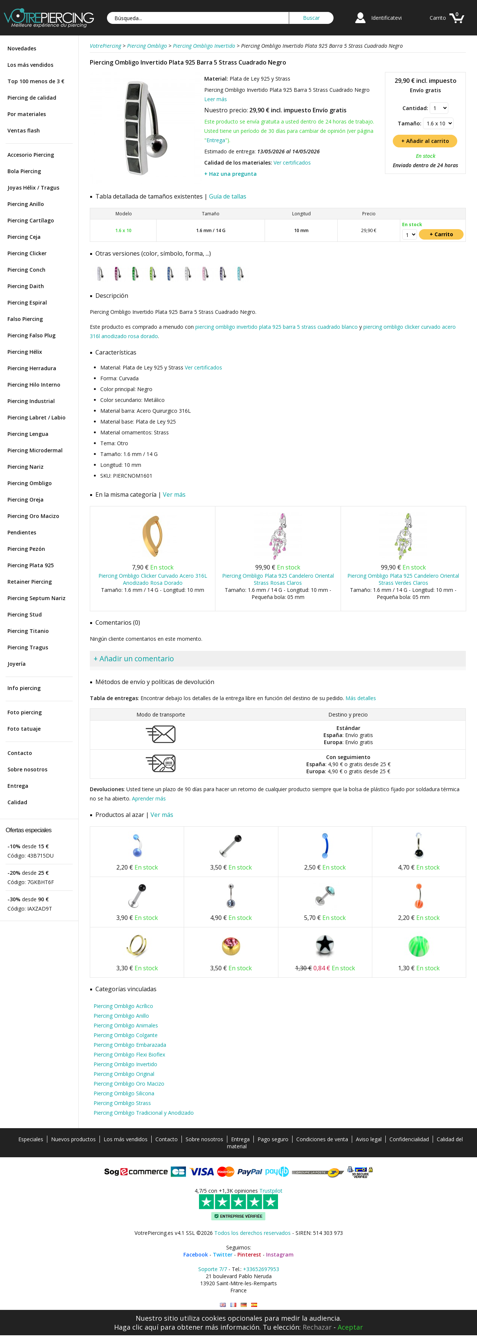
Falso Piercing (25, 318)
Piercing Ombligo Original (124, 1073)
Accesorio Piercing (30, 154)
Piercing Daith (25, 286)
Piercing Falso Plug (31, 335)
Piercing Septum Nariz (36, 598)
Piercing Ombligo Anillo (121, 1015)
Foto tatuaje (24, 728)
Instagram (280, 1254)
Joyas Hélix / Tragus (33, 187)
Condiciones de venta (322, 1139)
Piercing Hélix (24, 351)
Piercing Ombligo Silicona (124, 1093)
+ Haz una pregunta (230, 173)
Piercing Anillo (25, 203)
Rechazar (317, 1327)
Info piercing (24, 688)
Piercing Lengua (27, 433)
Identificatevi (386, 17)
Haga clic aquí (136, 1327)
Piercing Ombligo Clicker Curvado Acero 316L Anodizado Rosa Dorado (152, 579)
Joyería (16, 663)
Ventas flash (23, 130)
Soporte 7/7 (212, 1269)
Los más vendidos (30, 64)
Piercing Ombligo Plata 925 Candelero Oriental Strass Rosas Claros (278, 579)
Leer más (215, 99)
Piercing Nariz (25, 466)
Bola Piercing (24, 171)
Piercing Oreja (25, 499)
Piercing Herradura (31, 368)
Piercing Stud (24, 614)
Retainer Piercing (29, 581)
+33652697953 (261, 1269)
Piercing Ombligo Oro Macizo (129, 1083)
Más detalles (360, 698)
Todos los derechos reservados (252, 1232)
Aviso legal (369, 1139)
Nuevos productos (73, 1139)
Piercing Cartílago (30, 220)
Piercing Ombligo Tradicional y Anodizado (144, 1112)
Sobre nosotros (27, 769)
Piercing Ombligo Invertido (125, 1064)
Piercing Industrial (31, 401)
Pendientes (21, 532)
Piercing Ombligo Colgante (126, 1035)
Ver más (174, 494)
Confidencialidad (409, 1139)
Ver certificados (292, 162)
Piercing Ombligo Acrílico (123, 1005)
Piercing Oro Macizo (33, 515)
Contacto (19, 752)
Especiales (30, 1139)
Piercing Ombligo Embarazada (130, 1044)
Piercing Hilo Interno (33, 384)
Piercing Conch (26, 269)
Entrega (17, 785)
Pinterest (249, 1254)
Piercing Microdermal (35, 450)
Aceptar (350, 1327)
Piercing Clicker (27, 253)
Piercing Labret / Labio (36, 417)
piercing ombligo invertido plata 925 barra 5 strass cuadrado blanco (276, 326)
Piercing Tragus (27, 647)
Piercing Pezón (26, 548)
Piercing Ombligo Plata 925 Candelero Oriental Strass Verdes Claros (403, 579)
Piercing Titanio (28, 630)
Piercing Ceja (24, 236)
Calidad (17, 802)
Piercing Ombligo (29, 483)
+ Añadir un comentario (134, 658)
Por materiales (26, 114)
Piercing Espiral (27, 302)
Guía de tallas (227, 196)
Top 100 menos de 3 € (35, 81)
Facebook (195, 1254)
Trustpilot (270, 1190)
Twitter (223, 1254)
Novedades (21, 48)
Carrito (438, 17)
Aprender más (149, 798)
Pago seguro (273, 1139)
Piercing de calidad (31, 97)
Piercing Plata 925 (30, 565)
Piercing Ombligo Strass (122, 1103)
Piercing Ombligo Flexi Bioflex (129, 1054)
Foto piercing (24, 712)
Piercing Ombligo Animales (126, 1025)
